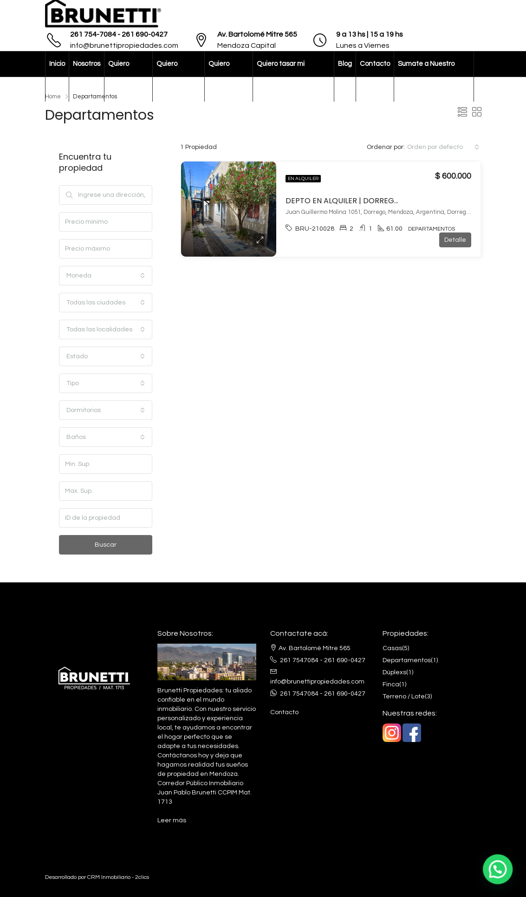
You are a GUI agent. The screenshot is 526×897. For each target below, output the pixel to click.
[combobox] (443, 147)
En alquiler (303, 178)
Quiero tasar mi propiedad (281, 76)
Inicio (57, 63)
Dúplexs (394, 672)
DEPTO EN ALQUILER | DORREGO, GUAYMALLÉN (368, 200)
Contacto (375, 63)
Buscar (106, 545)
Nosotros (86, 63)
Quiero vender (219, 76)
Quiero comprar (169, 76)
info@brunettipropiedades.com (124, 45)
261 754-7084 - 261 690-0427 (119, 34)
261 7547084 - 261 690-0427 (322, 660)
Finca (391, 684)
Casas (392, 648)
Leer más (171, 820)
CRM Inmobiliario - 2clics (118, 877)
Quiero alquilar (119, 76)
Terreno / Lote (404, 696)
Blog (345, 63)
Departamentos (407, 660)
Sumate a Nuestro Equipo (426, 76)
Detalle (455, 240)
